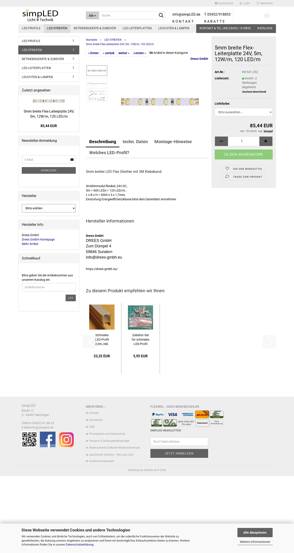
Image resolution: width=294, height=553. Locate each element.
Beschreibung (102, 141)
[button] (223, 3)
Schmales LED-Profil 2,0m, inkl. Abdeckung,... (101, 339)
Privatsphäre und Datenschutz (107, 433)
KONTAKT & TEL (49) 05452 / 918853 (225, 28)
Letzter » (140, 53)
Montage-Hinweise (173, 141)
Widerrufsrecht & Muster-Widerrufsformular (114, 447)
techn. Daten (135, 141)
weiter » (123, 53)
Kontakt (94, 412)
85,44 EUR (49, 126)
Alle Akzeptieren (254, 532)
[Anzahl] (243, 141)
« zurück (108, 53)
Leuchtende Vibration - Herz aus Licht (111, 454)
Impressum (96, 420)
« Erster (93, 53)
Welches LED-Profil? (109, 152)
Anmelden (49, 170)
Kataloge (265, 28)
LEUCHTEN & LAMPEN (173, 28)
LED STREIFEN (57, 28)
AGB (91, 426)
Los (70, 297)
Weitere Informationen (255, 542)
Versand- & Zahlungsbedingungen (109, 440)
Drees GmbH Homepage (38, 239)
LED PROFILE (31, 28)
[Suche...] (92, 15)
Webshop (133, 470)
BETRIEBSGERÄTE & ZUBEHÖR (95, 28)
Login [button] (245, 3)
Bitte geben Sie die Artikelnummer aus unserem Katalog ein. (47, 277)
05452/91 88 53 (43, 423)
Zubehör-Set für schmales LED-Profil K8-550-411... (140, 339)
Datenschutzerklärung (79, 544)
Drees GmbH (199, 58)
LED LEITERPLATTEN (137, 28)
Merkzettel (265, 3)
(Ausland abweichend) (254, 91)
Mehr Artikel (30, 244)
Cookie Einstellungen (101, 461)
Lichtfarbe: (222, 103)
